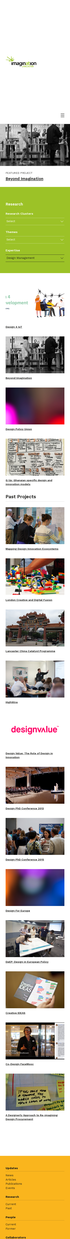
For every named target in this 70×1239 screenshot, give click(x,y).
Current (11, 1204)
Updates (12, 1168)
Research (12, 1197)
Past (9, 1208)
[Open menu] (62, 115)
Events (10, 1188)
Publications (14, 1183)
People (10, 1217)
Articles (11, 1179)
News (9, 1175)
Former (11, 1228)
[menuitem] (35, 1179)
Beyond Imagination (24, 178)
